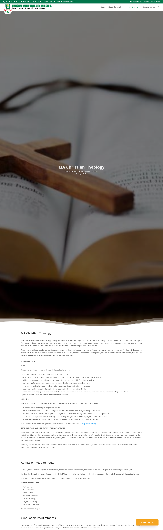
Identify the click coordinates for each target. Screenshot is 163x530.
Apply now (147, 522)
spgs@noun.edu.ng (89, 424)
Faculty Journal (149, 7)
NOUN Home (155, 2)
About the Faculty (115, 7)
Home (103, 7)
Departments (133, 7)
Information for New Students (139, 2)
